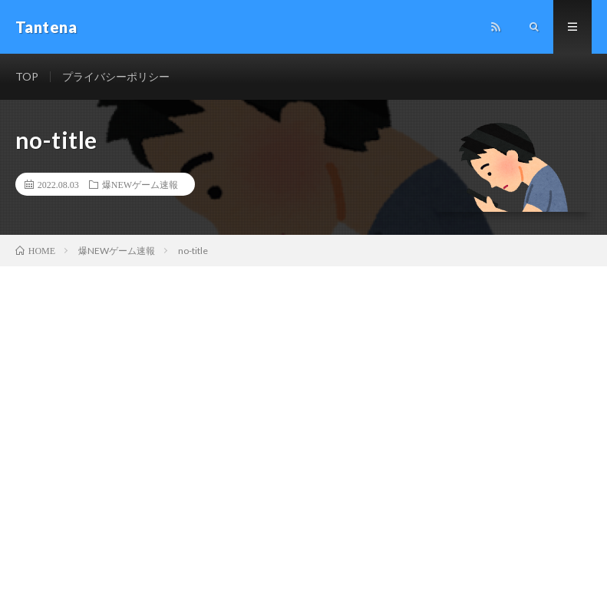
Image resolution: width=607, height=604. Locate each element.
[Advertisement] (303, 381)
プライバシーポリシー (116, 76)
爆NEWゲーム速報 (140, 184)
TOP (26, 76)
